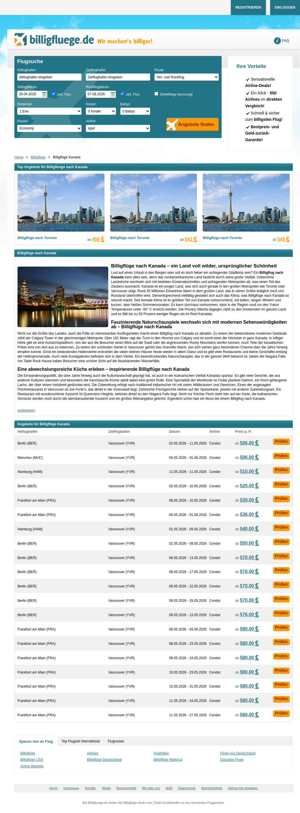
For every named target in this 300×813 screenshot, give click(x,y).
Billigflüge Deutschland (104, 760)
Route (159, 70)
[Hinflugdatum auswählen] (32, 94)
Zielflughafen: (96, 70)
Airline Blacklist (32, 766)
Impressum (71, 788)
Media (106, 788)
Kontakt (90, 788)
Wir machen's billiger (83, 39)
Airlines (92, 753)
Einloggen (285, 7)
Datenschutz (187, 788)
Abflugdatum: (27, 87)
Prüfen (281, 441)
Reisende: (25, 104)
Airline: (91, 121)
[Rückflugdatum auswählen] (101, 94)
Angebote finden (196, 124)
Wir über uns (151, 788)
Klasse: (22, 121)
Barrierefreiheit (212, 788)
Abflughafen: (26, 70)
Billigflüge (38, 157)
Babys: (125, 104)
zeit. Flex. (64, 94)
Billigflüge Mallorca (168, 760)
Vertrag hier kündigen (243, 788)
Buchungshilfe (126, 788)
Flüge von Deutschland (238, 753)
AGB (169, 788)
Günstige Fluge (231, 760)
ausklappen (26, 410)
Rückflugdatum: (98, 87)
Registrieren (248, 7)
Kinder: (91, 104)
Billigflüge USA (31, 760)
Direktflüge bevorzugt (176, 94)
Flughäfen (161, 753)
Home (19, 157)
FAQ (285, 41)
